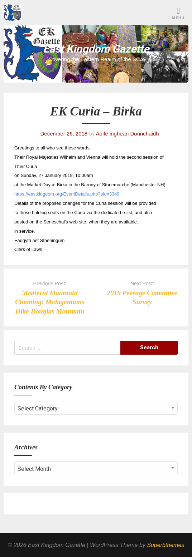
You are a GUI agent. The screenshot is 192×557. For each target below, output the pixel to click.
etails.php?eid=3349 (99, 194)
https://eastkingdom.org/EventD (46, 194)
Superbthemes (165, 545)
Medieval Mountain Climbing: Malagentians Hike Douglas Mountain (50, 302)
